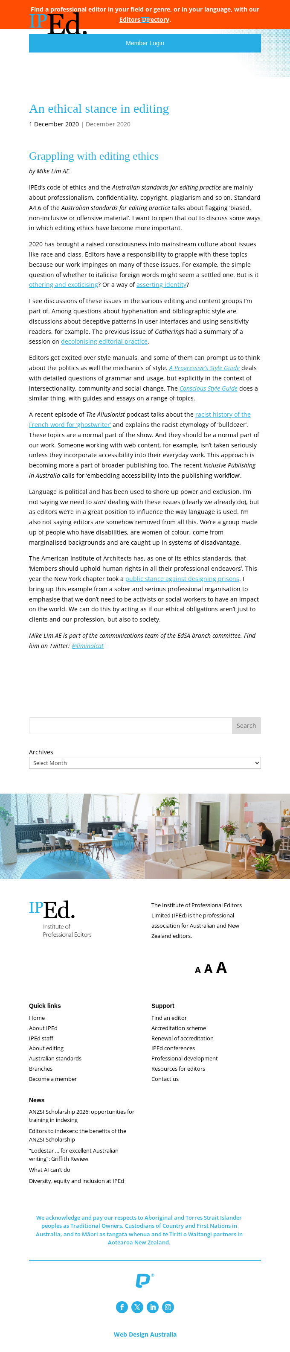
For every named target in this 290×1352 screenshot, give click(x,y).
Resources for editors (178, 1068)
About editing (46, 1048)
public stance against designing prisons (182, 579)
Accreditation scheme (178, 1028)
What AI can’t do (49, 1170)
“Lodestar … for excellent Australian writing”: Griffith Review (74, 1155)
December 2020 (108, 124)
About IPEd (43, 1028)
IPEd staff (41, 1038)
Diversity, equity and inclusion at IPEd (76, 1181)
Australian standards (55, 1058)
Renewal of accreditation (182, 1038)
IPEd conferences (173, 1048)
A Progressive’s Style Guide (204, 368)
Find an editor (169, 1018)
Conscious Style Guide (209, 388)
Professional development (184, 1058)
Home (37, 1018)
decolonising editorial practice (104, 341)
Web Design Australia (145, 1334)
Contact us (165, 1079)
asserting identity (161, 284)
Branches (40, 1068)
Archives (41, 752)
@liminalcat (88, 646)
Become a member (53, 1079)
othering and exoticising (63, 284)
